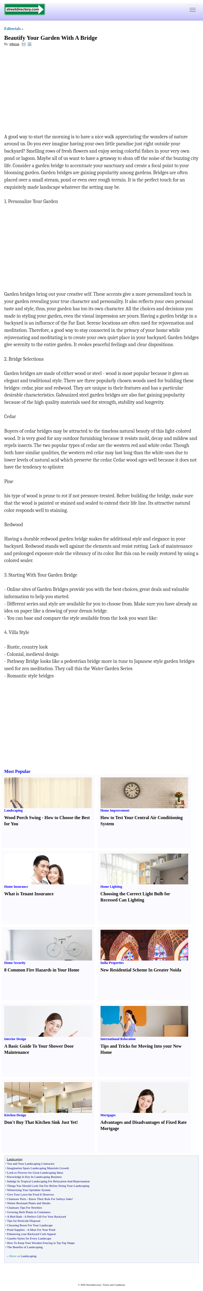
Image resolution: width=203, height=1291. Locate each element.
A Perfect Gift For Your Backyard (45, 1216)
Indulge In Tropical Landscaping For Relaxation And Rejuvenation (48, 1181)
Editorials (12, 29)
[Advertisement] (50, 91)
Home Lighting (111, 887)
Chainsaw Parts (16, 1199)
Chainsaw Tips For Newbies (24, 1207)
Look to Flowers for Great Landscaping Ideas (35, 1172)
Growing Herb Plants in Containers (28, 1212)
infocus (14, 44)
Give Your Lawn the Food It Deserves (30, 1194)
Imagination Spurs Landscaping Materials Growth (38, 1168)
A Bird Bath (14, 1216)
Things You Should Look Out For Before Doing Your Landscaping (48, 1185)
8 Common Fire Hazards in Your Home (41, 970)
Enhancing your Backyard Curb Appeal (31, 1234)
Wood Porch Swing (22, 817)
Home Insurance (16, 887)
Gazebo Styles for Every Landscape (29, 1238)
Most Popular (17, 771)
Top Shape (68, 1243)
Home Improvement (115, 810)
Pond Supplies (16, 1229)
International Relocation (118, 1039)
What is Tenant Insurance (29, 893)
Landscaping (13, 810)
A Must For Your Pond (41, 1229)
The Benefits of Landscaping (25, 1247)
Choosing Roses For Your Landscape (30, 1225)
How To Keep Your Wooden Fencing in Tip (33, 1243)
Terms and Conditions (114, 1284)
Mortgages (108, 1115)
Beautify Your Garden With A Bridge (50, 37)
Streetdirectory (93, 1284)
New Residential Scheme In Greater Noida (141, 970)
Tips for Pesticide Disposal (23, 1220)
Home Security (14, 963)
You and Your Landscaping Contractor (30, 1163)
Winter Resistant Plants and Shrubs (28, 1203)
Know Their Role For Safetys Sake (50, 1199)
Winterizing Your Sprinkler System (28, 1190)
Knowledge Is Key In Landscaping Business (34, 1176)
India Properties (112, 963)
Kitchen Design (15, 1115)
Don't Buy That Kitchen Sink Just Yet (40, 1122)
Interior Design (15, 1039)
